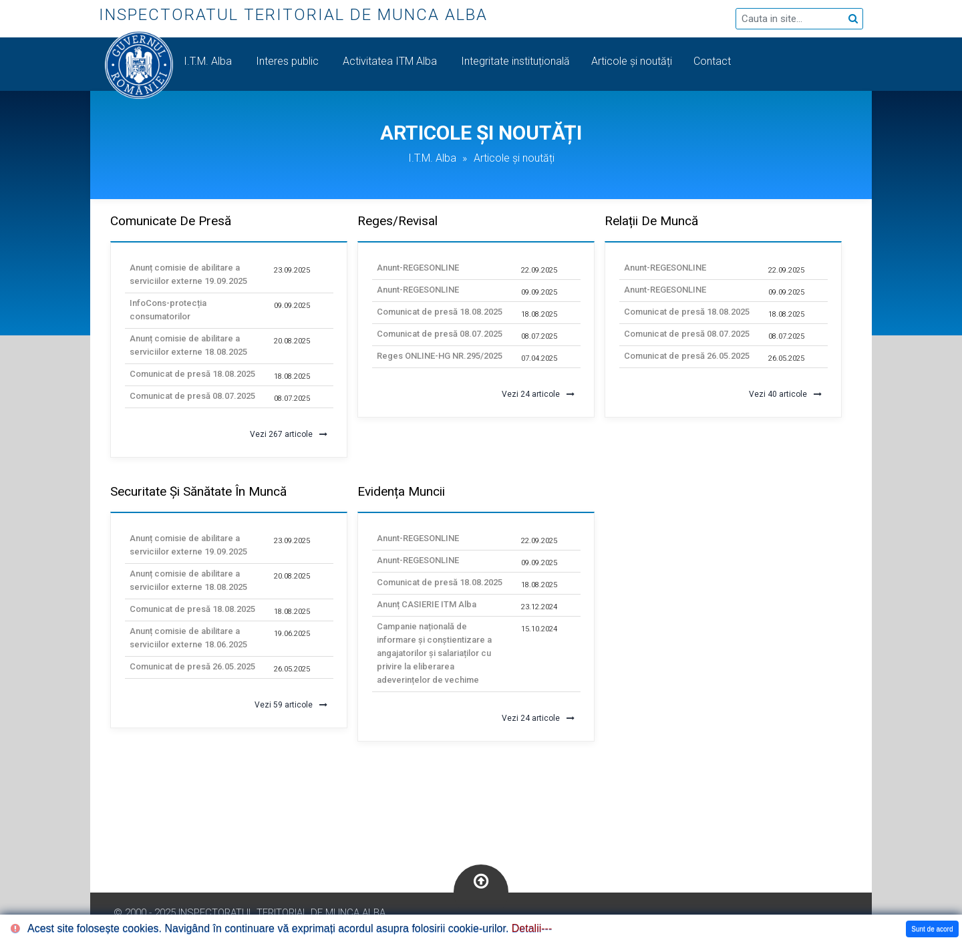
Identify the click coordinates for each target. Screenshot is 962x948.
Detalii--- (532, 928)
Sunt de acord (932, 929)
